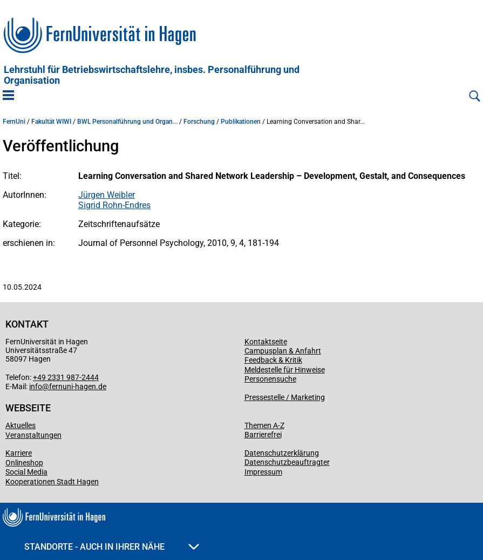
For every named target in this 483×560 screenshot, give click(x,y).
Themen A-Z (264, 425)
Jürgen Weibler (106, 195)
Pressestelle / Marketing (284, 397)
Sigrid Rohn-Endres (114, 205)
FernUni (14, 121)
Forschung (199, 121)
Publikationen (241, 121)
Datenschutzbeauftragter (287, 462)
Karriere (18, 453)
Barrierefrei (263, 434)
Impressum (263, 472)
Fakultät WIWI (51, 121)
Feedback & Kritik (273, 360)
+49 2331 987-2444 (66, 377)
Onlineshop (24, 462)
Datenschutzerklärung (281, 453)
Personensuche (270, 379)
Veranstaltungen (33, 435)
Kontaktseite (265, 341)
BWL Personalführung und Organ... (127, 121)
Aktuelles (20, 425)
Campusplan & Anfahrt (282, 350)
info (35, 386)
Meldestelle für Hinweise (284, 369)
